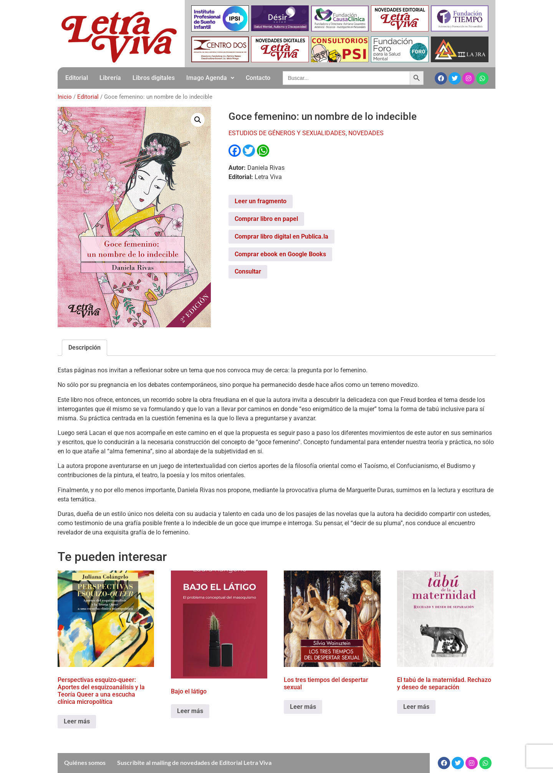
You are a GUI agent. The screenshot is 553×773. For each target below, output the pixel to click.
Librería (110, 77)
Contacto (258, 77)
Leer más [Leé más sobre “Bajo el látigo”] (190, 711)
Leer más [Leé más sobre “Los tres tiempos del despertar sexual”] (303, 706)
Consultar (248, 271)
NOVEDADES (366, 133)
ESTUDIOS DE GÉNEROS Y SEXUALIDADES (287, 133)
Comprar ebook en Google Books (280, 254)
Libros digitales (153, 77)
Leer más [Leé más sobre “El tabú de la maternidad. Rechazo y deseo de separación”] (416, 706)
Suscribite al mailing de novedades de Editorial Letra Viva (194, 762)
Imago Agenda (210, 77)
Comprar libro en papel (266, 218)
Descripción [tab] (84, 347)
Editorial (76, 77)
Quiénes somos (85, 762)
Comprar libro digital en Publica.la (281, 236)
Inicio (65, 96)
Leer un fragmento (260, 201)
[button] (210, 78)
